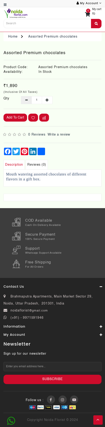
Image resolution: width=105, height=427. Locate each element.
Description (14, 164)
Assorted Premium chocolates (52, 36)
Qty (6, 98)
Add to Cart (15, 117)
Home (13, 36)
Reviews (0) (36, 164)
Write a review (59, 134)
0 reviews (37, 134)
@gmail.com (38, 310)
